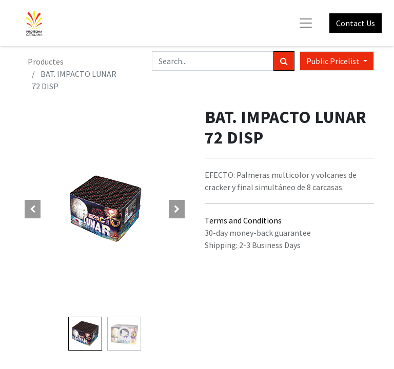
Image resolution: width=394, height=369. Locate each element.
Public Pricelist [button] (333, 61)
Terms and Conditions (243, 220)
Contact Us (355, 23)
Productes (46, 61)
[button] (33, 209)
